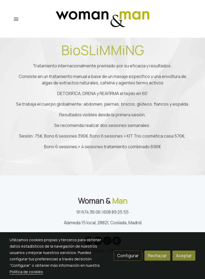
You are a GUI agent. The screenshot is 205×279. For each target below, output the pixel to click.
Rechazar (157, 256)
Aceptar (184, 256)
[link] (102, 19)
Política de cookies (26, 271)
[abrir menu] (16, 19)
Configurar (128, 256)
